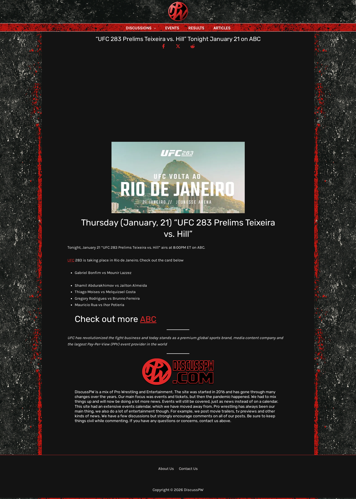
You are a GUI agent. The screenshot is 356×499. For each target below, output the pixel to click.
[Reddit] (194, 47)
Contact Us (187, 469)
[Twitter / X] (178, 47)
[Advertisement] (178, 84)
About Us (166, 469)
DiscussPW (169, 21)
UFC (70, 261)
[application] (164, 28)
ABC (148, 320)
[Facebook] (162, 47)
